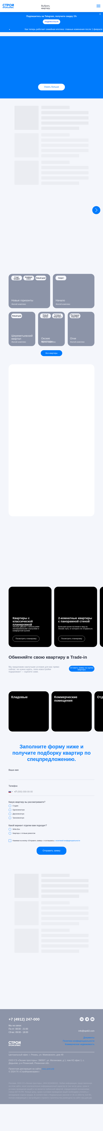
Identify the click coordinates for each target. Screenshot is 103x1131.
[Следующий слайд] (96, 210)
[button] (26, 639)
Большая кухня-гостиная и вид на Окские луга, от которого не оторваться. (75, 628)
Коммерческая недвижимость (79, 1044)
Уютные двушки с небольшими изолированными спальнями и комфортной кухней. (26, 629)
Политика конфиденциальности (78, 1041)
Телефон (13, 786)
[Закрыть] (100, 14)
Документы (88, 1037)
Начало (60, 300)
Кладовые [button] (19, 697)
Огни (73, 338)
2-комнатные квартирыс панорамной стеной (75, 619)
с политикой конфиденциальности (67, 841)
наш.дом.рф (48, 1069)
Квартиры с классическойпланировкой (23, 621)
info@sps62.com (86, 1031)
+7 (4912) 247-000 (24, 1019)
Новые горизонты (22, 300)
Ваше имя (14, 770)
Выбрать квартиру (45, 7)
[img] (51, 67)
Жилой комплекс (63, 304)
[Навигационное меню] (98, 6)
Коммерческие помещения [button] (65, 698)
